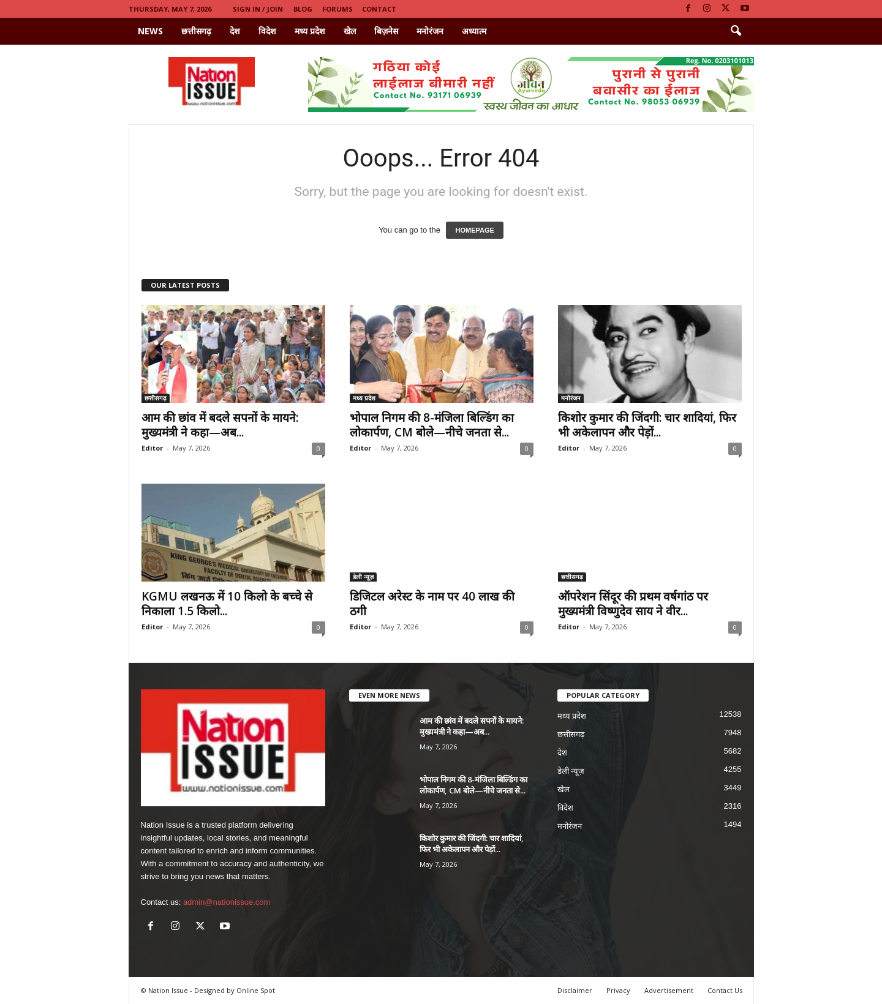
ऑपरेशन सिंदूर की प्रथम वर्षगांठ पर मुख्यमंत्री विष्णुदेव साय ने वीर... (633, 603)
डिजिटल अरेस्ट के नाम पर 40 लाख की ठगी (432, 603)
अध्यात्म (474, 31)
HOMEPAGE (474, 230)
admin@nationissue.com (227, 902)
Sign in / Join (258, 8)
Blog (302, 8)
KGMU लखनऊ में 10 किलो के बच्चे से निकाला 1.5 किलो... (226, 603)
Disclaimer (574, 990)
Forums (337, 8)
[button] (735, 31)
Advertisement (668, 990)
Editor (152, 447)
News (150, 31)
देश (235, 31)
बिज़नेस (386, 31)
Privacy (618, 990)
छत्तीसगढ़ (196, 31)
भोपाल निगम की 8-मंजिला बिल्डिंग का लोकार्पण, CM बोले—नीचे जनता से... (432, 425)
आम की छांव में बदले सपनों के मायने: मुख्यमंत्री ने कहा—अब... (219, 425)
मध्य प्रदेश (310, 31)
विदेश (267, 31)
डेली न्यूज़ (363, 576)
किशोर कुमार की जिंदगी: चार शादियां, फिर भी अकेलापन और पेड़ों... (647, 425)
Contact (379, 8)
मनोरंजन (430, 31)
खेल (350, 31)
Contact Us (724, 990)
